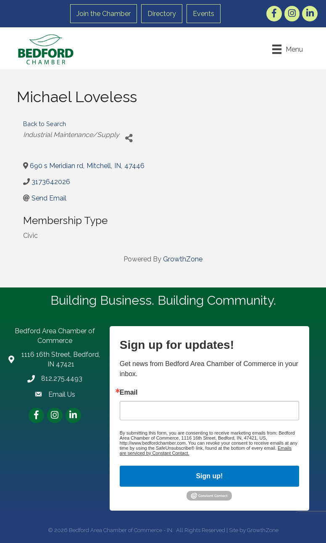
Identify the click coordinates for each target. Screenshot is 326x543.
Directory (161, 14)
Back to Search (44, 123)
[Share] (128, 138)
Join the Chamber (103, 14)
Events (203, 14)
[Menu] (287, 49)
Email (129, 392)
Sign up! (209, 476)
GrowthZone (182, 259)
